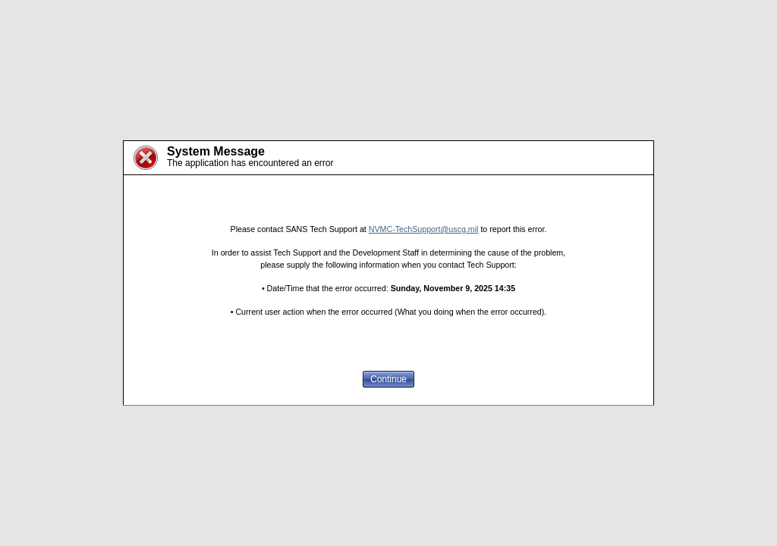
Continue (388, 379)
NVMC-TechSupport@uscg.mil (424, 229)
